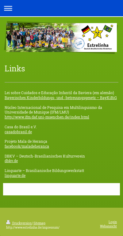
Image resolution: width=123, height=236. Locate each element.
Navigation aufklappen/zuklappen (61, 8)
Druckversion (19, 223)
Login (113, 222)
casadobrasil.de (18, 132)
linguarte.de (15, 175)
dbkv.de (11, 160)
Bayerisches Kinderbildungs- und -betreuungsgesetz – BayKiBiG (61, 97)
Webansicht (108, 226)
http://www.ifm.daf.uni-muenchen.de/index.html (47, 117)
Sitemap (39, 223)
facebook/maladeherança (27, 146)
